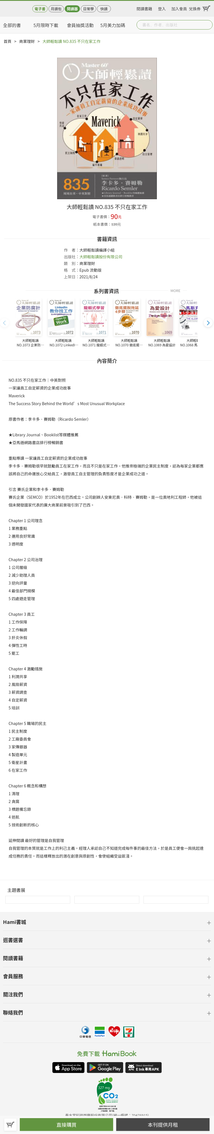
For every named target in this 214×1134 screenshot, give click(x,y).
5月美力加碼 (112, 25)
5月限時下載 (45, 25)
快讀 (104, 8)
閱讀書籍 (144, 8)
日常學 (88, 8)
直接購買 (67, 1124)
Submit (207, 24)
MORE (176, 290)
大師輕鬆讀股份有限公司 (100, 256)
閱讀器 (72, 8)
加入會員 (179, 8)
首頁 (7, 41)
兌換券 (195, 8)
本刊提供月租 (163, 1124)
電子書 (40, 8)
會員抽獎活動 (80, 25)
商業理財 (27, 41)
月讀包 (56, 8)
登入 (162, 8)
